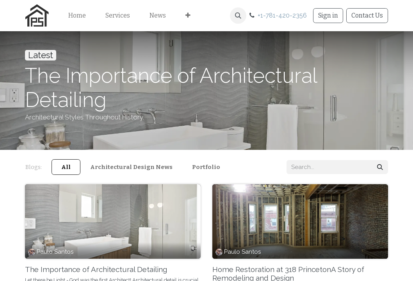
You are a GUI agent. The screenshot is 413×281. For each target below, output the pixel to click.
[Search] (380, 167)
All (66, 167)
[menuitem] (77, 15)
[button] (238, 15)
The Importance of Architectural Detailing (96, 269)
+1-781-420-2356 (282, 15)
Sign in (328, 15)
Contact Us (367, 15)
